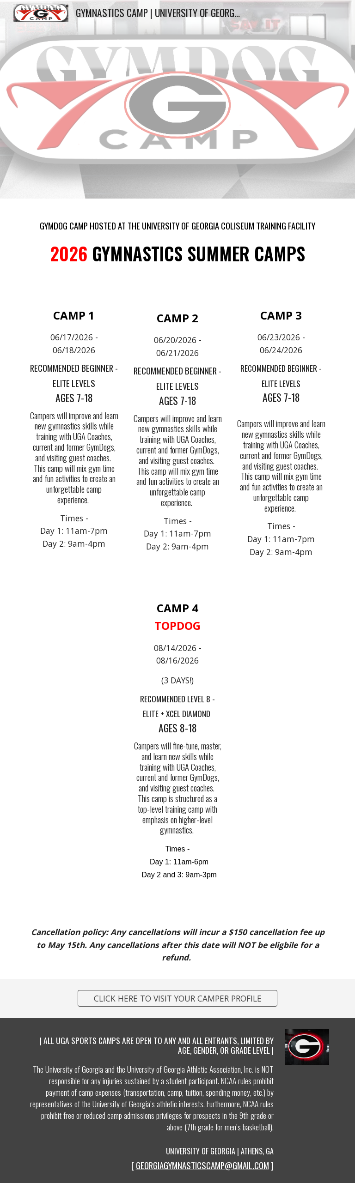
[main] (177, 222)
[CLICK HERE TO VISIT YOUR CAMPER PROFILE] (177, 998)
